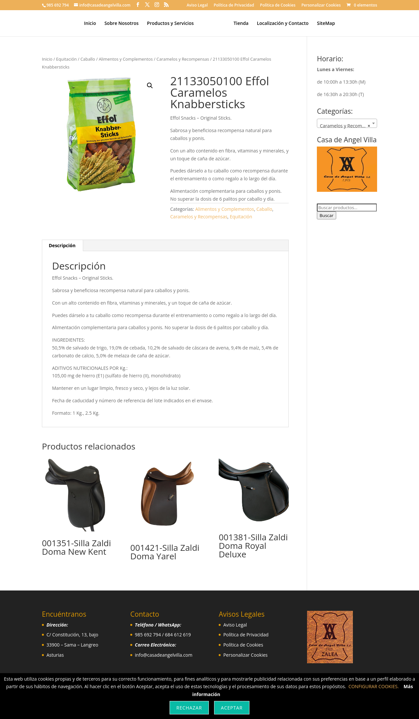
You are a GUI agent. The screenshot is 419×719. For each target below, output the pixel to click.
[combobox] (347, 123)
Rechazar (189, 708)
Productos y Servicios (172, 23)
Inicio (92, 23)
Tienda (238, 23)
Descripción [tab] (62, 245)
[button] (150, 85)
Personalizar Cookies (321, 5)
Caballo (88, 59)
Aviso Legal (197, 5)
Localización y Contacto (280, 23)
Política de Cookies (277, 5)
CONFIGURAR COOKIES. (373, 686)
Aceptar (232, 708)
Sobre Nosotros (124, 23)
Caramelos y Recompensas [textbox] (348, 125)
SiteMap (324, 23)
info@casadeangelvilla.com (163, 655)
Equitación (66, 59)
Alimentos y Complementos (126, 59)
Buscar (326, 215)
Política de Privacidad (234, 5)
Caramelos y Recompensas (182, 59)
